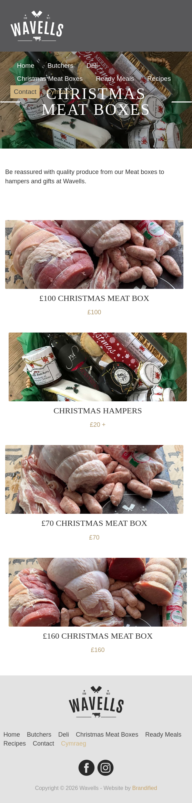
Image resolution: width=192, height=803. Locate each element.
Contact (25, 91)
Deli (92, 65)
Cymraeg (59, 91)
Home (25, 65)
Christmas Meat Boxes (50, 78)
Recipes (159, 78)
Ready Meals (115, 78)
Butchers (60, 65)
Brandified (144, 788)
